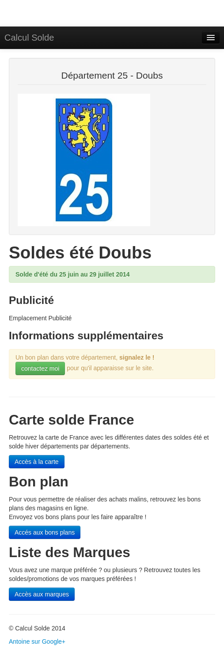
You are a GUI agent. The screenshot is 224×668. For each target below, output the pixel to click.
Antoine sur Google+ (37, 641)
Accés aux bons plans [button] (45, 532)
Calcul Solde (29, 37)
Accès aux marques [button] (42, 594)
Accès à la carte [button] (37, 461)
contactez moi (40, 368)
